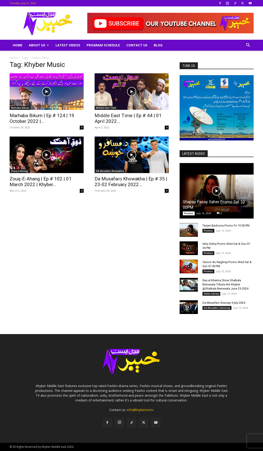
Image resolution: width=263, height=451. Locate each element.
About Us (39, 45)
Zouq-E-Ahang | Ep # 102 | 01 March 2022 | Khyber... (41, 181)
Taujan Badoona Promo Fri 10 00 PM (226, 225)
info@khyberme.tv (140, 410)
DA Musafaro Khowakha (110, 171)
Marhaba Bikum (20, 107)
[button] (248, 45)
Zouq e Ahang (19, 171)
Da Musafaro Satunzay (217, 307)
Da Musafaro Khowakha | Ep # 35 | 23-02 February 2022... (131, 181)
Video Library (211, 293)
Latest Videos (68, 45)
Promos (188, 213)
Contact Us (136, 45)
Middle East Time (106, 107)
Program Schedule (103, 45)
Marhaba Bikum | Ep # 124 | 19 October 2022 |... (42, 118)
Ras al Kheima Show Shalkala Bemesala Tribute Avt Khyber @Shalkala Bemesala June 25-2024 (225, 284)
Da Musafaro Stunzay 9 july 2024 (223, 302)
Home (17, 45)
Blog (158, 45)
